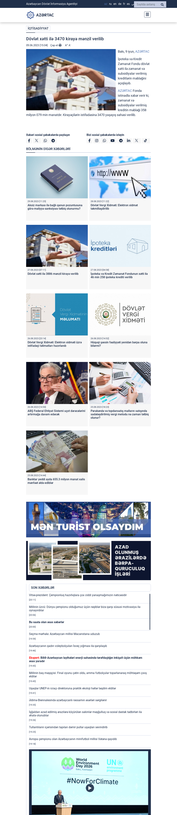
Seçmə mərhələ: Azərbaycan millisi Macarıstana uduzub (64, 634)
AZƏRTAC (142, 51)
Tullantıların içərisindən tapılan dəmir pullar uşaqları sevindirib (68, 727)
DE (119, 4)
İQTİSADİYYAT (38, 28)
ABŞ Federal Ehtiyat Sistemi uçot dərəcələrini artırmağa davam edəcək (56, 412)
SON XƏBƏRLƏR (42, 587)
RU (110, 4)
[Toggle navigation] (146, 14)
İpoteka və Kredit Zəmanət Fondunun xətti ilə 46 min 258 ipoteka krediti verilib (119, 275)
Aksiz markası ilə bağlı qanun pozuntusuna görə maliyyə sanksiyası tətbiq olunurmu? (55, 207)
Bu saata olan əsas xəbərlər (46, 622)
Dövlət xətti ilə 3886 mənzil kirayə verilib (53, 273)
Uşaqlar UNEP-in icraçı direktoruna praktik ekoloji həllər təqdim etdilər (72, 688)
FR (124, 4)
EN (114, 4)
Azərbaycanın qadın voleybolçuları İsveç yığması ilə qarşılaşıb (68, 646)
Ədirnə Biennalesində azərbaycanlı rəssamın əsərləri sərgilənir (68, 700)
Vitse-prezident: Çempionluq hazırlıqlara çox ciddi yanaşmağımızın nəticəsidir (78, 595)
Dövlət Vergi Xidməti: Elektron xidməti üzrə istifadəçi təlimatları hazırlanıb (55, 344)
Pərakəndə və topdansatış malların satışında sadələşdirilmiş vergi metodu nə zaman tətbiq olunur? (120, 414)
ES (128, 4)
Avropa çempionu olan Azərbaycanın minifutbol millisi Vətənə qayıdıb (73, 739)
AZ (105, 4)
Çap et (55, 45)
